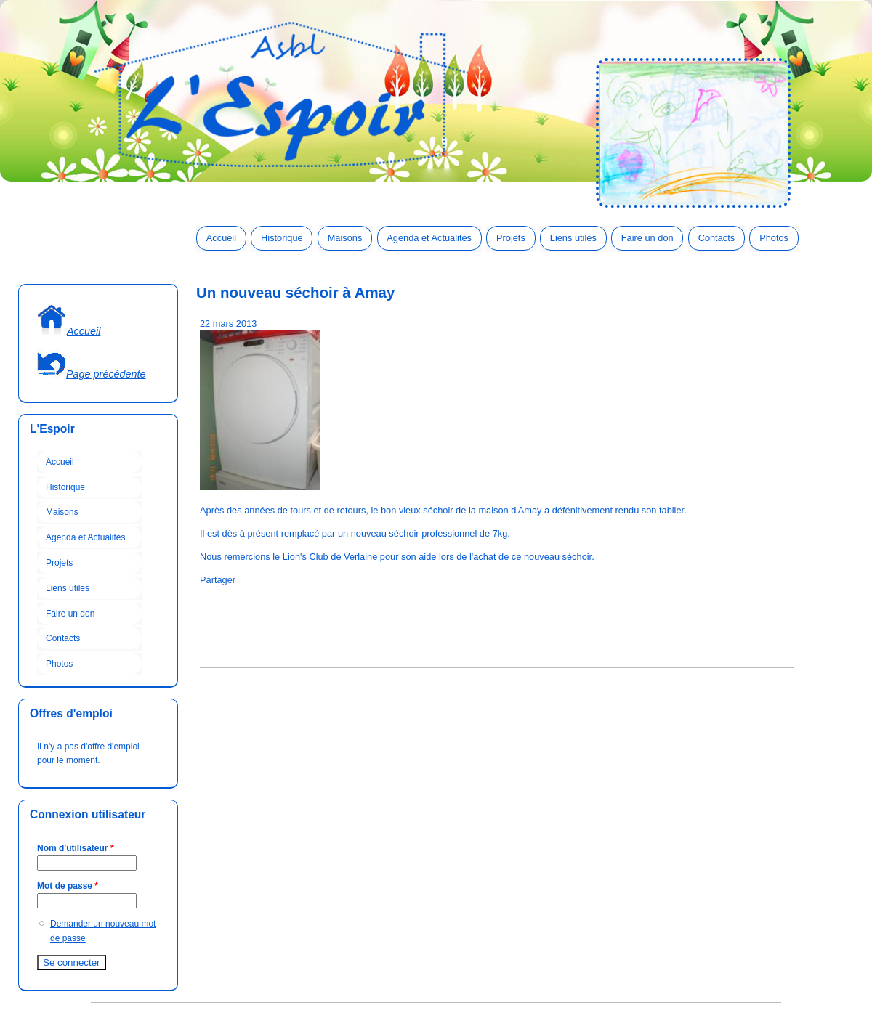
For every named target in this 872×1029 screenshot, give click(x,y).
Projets (510, 237)
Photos (773, 237)
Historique (282, 237)
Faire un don (647, 237)
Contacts (716, 237)
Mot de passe (67, 886)
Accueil (221, 237)
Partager (217, 579)
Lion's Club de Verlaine (328, 556)
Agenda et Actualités (429, 237)
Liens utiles (573, 237)
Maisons (345, 237)
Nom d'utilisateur (75, 848)
